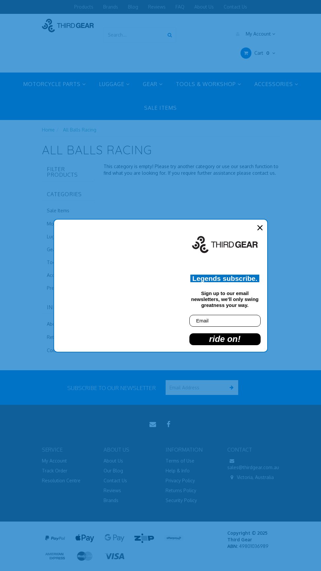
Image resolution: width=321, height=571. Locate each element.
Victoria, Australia (250, 477)
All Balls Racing (79, 130)
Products (83, 7)
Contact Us (235, 7)
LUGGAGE (114, 84)
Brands (110, 7)
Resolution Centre (61, 480)
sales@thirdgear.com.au (253, 464)
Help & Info (178, 470)
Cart (258, 53)
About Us (204, 7)
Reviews (157, 7)
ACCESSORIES (276, 84)
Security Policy (181, 500)
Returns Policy (181, 490)
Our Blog (113, 470)
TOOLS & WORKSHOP (208, 84)
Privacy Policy (180, 480)
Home (48, 130)
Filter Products (62, 172)
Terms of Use (180, 461)
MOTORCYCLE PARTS (54, 84)
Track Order (54, 470)
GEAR (153, 84)
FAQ (180, 7)
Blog (133, 7)
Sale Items (58, 210)
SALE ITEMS (160, 108)
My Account (254, 34)
